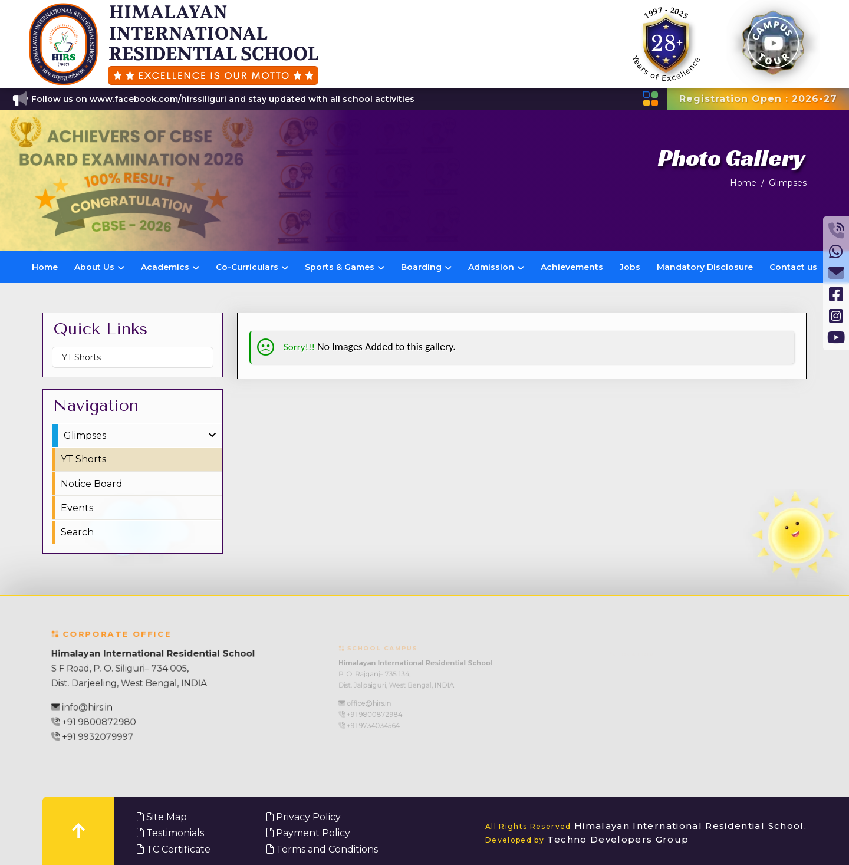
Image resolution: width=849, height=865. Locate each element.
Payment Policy (308, 832)
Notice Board (92, 483)
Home (743, 182)
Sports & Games (344, 267)
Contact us (793, 267)
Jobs (630, 267)
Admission (496, 267)
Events (77, 508)
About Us (99, 267)
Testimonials (170, 832)
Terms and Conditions (322, 849)
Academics (170, 267)
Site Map (162, 817)
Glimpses (788, 182)
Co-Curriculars (252, 267)
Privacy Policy (303, 817)
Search (77, 532)
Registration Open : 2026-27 (758, 98)
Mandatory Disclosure (705, 267)
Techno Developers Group (587, 839)
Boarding (426, 267)
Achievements (572, 267)
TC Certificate (173, 849)
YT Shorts (81, 357)
